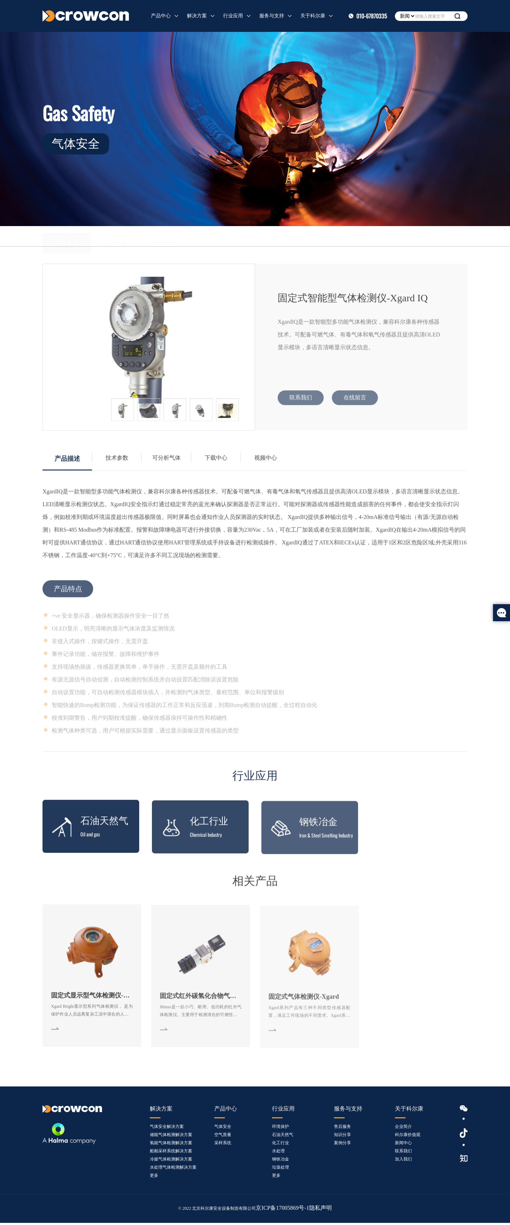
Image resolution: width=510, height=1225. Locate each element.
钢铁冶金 (280, 1161)
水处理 (278, 1153)
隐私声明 (318, 1210)
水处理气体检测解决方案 (173, 1169)
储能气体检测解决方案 (171, 1136)
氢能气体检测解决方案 (171, 1144)
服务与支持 (271, 15)
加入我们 (403, 1161)
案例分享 (342, 1144)
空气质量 (115, 236)
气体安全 (66, 236)
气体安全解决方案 (167, 1128)
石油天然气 (282, 1136)
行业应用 (233, 15)
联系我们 (403, 1153)
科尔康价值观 (407, 1136)
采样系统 (163, 236)
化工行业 (280, 1144)
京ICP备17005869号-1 (285, 1210)
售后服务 (342, 1128)
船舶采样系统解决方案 (171, 1153)
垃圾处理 (280, 1169)
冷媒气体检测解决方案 (171, 1161)
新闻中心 (403, 1144)
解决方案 (197, 15)
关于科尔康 (312, 15)
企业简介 (403, 1128)
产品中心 (161, 15)
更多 (154, 1177)
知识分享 (342, 1136)
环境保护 (280, 1128)
